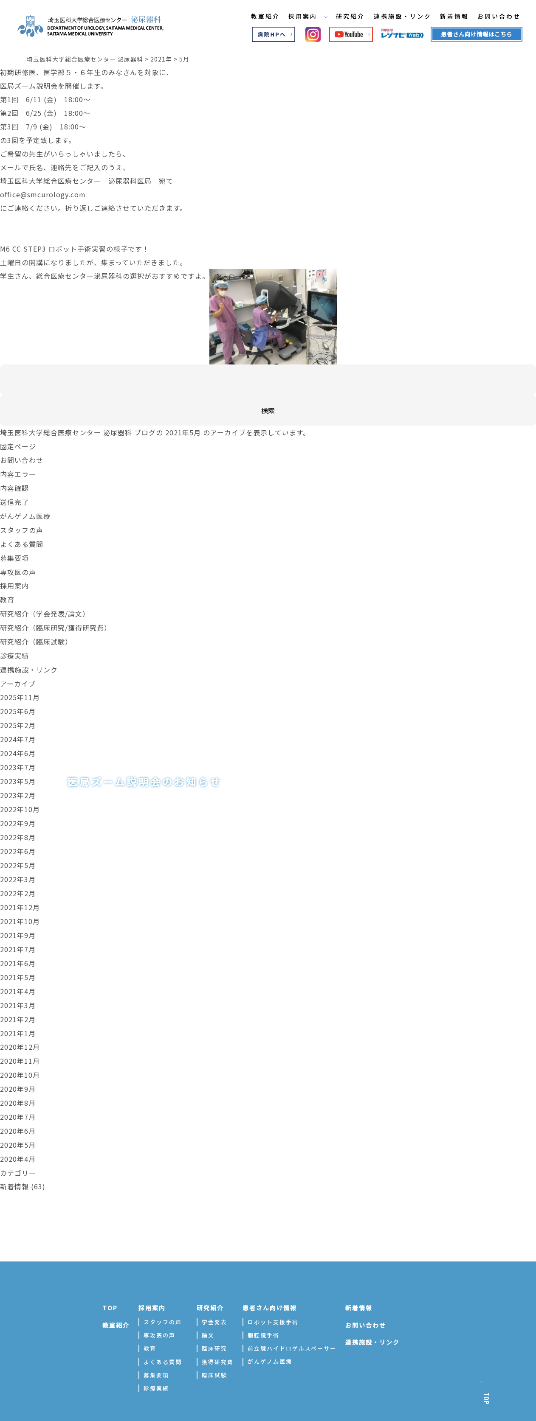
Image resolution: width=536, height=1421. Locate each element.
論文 (208, 1313)
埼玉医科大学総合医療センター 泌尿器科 (66, 432)
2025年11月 (20, 690)
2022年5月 (18, 853)
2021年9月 (18, 921)
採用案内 (302, 16)
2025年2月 (18, 717)
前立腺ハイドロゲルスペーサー (292, 1327)
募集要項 (14, 554)
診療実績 (14, 649)
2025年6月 (18, 703)
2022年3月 (18, 866)
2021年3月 (18, 989)
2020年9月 (18, 1070)
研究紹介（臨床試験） (36, 636)
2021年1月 (18, 1016)
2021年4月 (18, 975)
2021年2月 (18, 1002)
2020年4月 (18, 1138)
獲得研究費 (218, 1340)
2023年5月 (18, 771)
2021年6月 (18, 948)
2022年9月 (18, 812)
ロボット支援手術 (273, 1300)
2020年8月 (18, 1084)
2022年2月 (18, 880)
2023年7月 (18, 758)
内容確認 (14, 486)
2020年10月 (20, 1056)
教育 (7, 595)
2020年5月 (18, 1124)
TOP (110, 1286)
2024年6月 (18, 744)
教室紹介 (259, 16)
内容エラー (18, 473)
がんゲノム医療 (25, 513)
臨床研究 (214, 1327)
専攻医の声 (18, 568)
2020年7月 (18, 1097)
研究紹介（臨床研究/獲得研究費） (55, 622)
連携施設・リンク (397, 16)
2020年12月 (20, 1029)
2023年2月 (18, 785)
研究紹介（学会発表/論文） (45, 608)
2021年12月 (20, 893)
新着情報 (449, 16)
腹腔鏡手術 (263, 1313)
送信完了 (14, 500)
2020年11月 (20, 1043)
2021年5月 (18, 961)
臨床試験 (214, 1353)
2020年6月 (18, 1111)
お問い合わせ (494, 16)
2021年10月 (20, 907)
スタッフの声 (21, 527)
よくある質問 (21, 540)
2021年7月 (18, 934)
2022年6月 (18, 839)
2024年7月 (18, 731)
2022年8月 (18, 826)
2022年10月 (20, 798)
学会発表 (214, 1300)
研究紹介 (344, 16)
